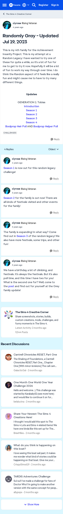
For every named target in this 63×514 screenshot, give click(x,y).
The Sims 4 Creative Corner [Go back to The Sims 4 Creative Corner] (17, 14)
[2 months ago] (34, 370)
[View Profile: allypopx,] (8, 479)
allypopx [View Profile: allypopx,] (18, 492)
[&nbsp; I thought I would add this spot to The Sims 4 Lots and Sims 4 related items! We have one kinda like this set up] (36, 425)
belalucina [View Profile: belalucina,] (19, 401)
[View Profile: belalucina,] (8, 385)
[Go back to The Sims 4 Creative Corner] (37, 312)
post (11, 286)
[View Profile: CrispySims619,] (8, 447)
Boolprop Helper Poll (45, 126)
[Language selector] (26, 5)
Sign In (55, 5)
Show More (31, 504)
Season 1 (31, 110)
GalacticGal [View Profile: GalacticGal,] (20, 370)
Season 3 (31, 118)
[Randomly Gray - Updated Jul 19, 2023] (24, 162)
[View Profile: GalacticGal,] (8, 357)
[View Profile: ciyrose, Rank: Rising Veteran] (7, 25)
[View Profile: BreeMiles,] (8, 416)
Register (43, 5)
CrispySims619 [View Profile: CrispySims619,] (21, 464)
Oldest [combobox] (53, 149)
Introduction (31, 106)
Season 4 (31, 122)
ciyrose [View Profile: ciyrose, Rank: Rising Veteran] (17, 23)
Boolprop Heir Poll (16, 126)
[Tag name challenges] (10, 133)
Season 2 (31, 114)
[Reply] (55, 139)
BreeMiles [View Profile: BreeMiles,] (19, 433)
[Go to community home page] (14, 5)
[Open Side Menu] (4, 5)
